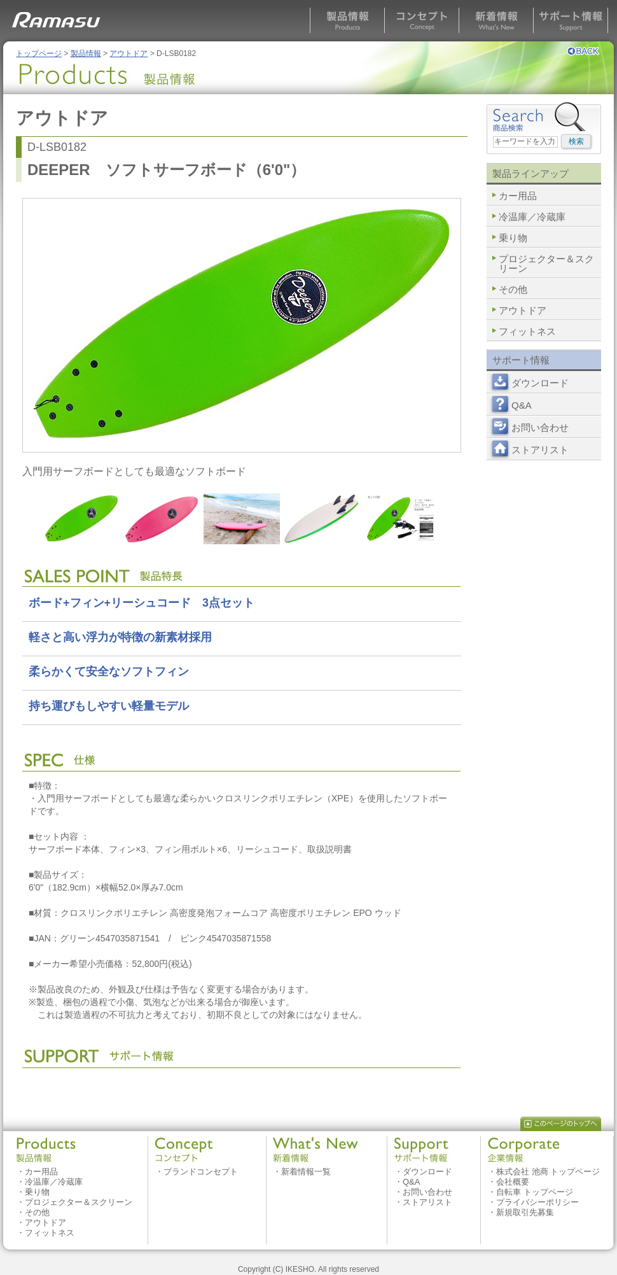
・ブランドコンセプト (196, 1171)
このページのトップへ (560, 1124)
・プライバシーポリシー (533, 1202)
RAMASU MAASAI (58, 16)
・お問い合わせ (423, 1192)
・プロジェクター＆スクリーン (74, 1202)
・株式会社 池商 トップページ (544, 1171)
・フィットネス (45, 1232)
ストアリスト (540, 449)
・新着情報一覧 (302, 1171)
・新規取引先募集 (521, 1212)
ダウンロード (540, 382)
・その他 (33, 1212)
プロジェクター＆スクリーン (546, 263)
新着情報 (496, 20)
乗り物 (513, 237)
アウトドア (128, 53)
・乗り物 (33, 1192)
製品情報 (347, 20)
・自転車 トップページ (530, 1192)
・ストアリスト (423, 1202)
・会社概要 (508, 1182)
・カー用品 (37, 1171)
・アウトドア (41, 1222)
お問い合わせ (540, 427)
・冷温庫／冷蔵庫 (50, 1182)
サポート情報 (570, 20)
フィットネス (527, 331)
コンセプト (421, 20)
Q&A (521, 405)
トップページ (39, 53)
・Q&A (407, 1182)
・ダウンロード (423, 1171)
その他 (513, 289)
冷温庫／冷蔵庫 (532, 216)
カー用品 (518, 195)
